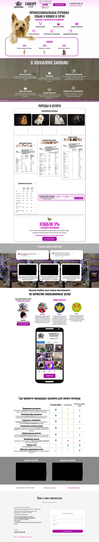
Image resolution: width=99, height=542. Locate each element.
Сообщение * (67, 525)
